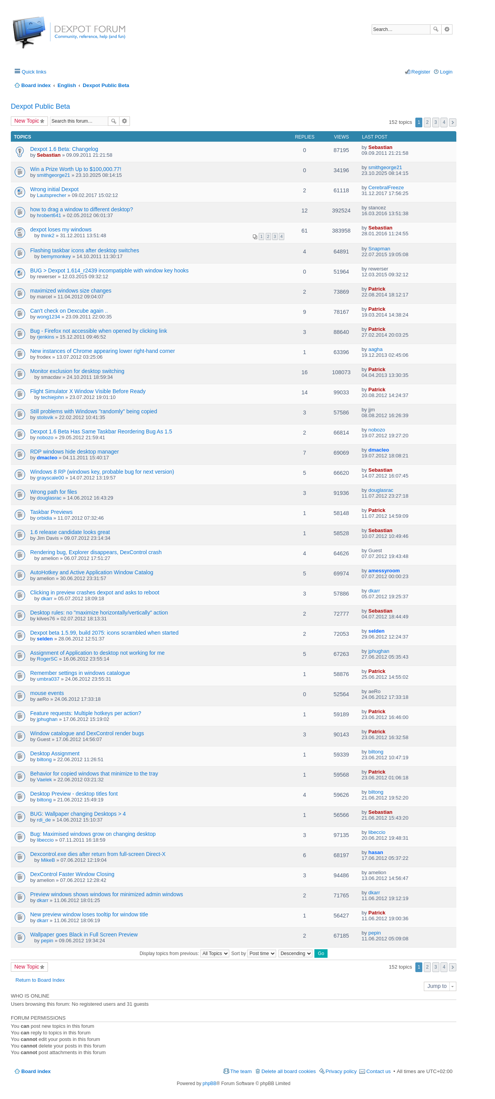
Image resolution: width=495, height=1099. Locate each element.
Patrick (377, 289)
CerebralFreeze (386, 187)
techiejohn (52, 397)
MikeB (48, 860)
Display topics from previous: (184, 953)
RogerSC (47, 659)
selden (45, 639)
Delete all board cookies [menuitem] (288, 1071)
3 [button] (435, 122)
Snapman (379, 249)
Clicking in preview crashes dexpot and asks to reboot (94, 592)
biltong (44, 759)
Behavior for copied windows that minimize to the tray (94, 773)
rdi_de (44, 820)
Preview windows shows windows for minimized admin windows (106, 894)
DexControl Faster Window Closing (72, 874)
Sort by (253, 953)
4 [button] (444, 122)
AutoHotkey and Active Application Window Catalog (91, 572)
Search (436, 29)
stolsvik (45, 417)
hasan (376, 852)
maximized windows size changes (70, 291)
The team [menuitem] (241, 1071)
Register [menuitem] (420, 72)
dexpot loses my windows (61, 229)
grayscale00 (50, 478)
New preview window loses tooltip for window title (89, 914)
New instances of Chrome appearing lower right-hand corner (102, 351)
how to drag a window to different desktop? (81, 209)
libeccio (45, 840)
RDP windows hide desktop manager (74, 452)
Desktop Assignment (55, 753)
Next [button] (452, 122)
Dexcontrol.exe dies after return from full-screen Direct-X (98, 854)
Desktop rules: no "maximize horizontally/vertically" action (99, 612)
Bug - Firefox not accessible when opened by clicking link (98, 331)
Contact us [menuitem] (378, 1071)
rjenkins (45, 337)
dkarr (47, 598)
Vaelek (44, 779)
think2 (48, 235)
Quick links (34, 72)
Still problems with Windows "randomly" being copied (93, 411)
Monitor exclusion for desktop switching (77, 371)
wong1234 (48, 317)
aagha (376, 349)
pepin (47, 940)
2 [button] (427, 122)
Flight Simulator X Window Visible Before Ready (88, 391)
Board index (36, 1071)
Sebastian (48, 155)
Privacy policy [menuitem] (341, 1071)
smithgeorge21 (53, 175)
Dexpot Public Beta (40, 106)
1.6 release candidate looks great (70, 532)
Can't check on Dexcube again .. (69, 311)
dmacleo (47, 457)
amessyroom (384, 570)
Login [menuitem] (446, 72)
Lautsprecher (51, 195)
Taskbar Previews (51, 512)
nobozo (45, 437)
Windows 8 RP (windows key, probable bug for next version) (102, 472)
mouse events (47, 693)
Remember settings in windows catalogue (80, 673)
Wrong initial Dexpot (54, 189)
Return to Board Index (40, 980)
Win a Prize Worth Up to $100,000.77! (75, 169)
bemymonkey (56, 256)
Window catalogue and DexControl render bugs (87, 733)
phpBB (210, 1083)
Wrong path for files (53, 492)
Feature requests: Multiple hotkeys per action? (85, 713)
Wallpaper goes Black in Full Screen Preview (84, 934)
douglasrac (49, 498)
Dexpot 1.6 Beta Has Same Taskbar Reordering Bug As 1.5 (101, 431)
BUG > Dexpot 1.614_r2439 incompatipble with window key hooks (109, 270)
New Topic (26, 121)
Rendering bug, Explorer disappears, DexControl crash (96, 552)
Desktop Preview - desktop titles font (74, 794)
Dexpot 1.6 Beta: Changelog (64, 149)
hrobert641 (49, 215)
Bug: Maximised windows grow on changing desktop (93, 834)
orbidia (44, 518)
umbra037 (48, 679)
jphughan (379, 651)
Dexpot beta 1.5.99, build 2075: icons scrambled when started (104, 633)
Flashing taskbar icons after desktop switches (84, 250)
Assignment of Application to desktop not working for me (97, 653)
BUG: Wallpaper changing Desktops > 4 (78, 814)
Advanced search (447, 29)
